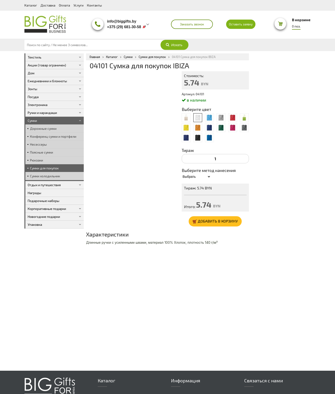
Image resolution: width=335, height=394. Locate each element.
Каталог (30, 5)
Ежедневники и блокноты (47, 81)
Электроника (37, 105)
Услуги (79, 5)
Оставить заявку (241, 24)
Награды (34, 193)
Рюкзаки (36, 160)
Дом (31, 73)
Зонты (32, 89)
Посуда (33, 97)
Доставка (47, 5)
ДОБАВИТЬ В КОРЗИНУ (215, 221)
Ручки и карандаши (42, 113)
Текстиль (34, 57)
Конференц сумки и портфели (53, 136)
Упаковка (35, 224)
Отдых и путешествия (44, 185)
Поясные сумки (41, 152)
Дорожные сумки (43, 128)
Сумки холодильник (45, 176)
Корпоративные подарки (47, 209)
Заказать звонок (192, 24)
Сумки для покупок (44, 168)
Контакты (94, 5)
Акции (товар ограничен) (47, 65)
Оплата (64, 5)
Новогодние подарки (44, 217)
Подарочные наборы (43, 201)
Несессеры (38, 144)
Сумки (32, 121)
